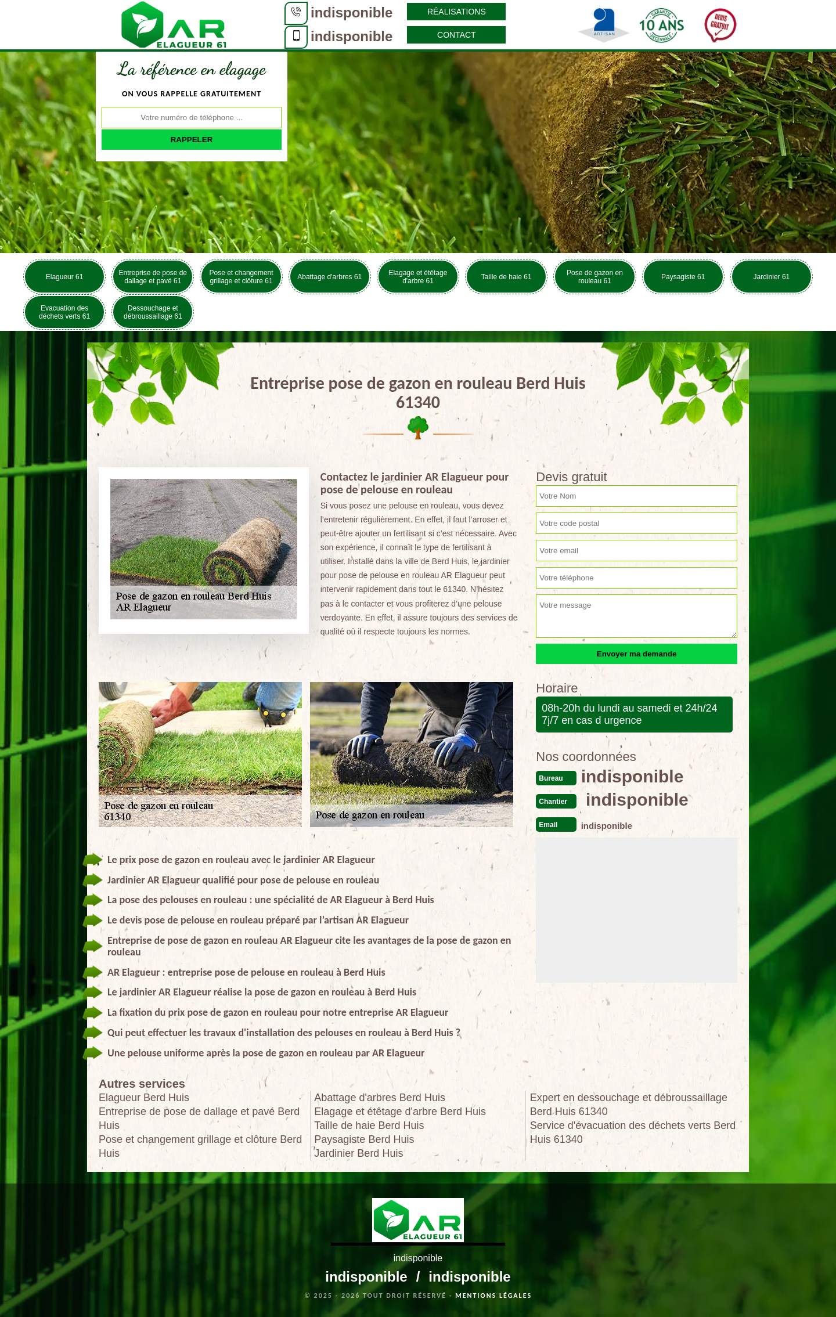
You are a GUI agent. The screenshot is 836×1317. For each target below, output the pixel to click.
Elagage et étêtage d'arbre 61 (418, 277)
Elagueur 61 (65, 277)
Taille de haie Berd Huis (369, 1125)
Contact (456, 34)
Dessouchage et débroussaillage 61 (153, 312)
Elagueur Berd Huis (144, 1097)
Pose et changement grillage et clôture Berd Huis (200, 1146)
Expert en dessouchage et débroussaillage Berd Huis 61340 (628, 1104)
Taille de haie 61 (506, 277)
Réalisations (456, 11)
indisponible (351, 12)
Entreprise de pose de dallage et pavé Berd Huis (199, 1118)
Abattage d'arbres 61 (329, 277)
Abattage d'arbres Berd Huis (379, 1097)
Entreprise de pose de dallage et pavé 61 (153, 277)
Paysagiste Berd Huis (364, 1139)
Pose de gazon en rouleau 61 (595, 277)
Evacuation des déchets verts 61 (64, 312)
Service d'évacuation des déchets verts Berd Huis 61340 (633, 1132)
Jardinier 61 (772, 277)
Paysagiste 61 (683, 277)
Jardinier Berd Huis (358, 1153)
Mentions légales (493, 1295)
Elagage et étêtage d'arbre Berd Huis (400, 1111)
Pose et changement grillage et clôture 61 (241, 277)
